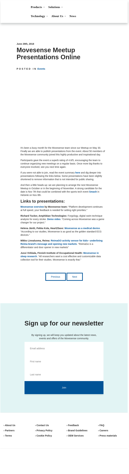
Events (41, 68)
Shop (113, 7)
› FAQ (101, 425)
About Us (57, 16)
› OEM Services (75, 435)
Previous (55, 276)
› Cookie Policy (43, 435)
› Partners (9, 430)
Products (36, 7)
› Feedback (73, 425)
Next (74, 276)
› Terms (8, 435)
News (73, 16)
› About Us (9, 425)
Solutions (54, 7)
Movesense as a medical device (82, 228)
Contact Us (96, 8)
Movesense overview (32, 206)
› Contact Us (42, 425)
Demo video (53, 219)
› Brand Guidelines (77, 430)
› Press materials (107, 435)
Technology (38, 16)
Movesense (20, 461)
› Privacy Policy (44, 430)
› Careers (103, 430)
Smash (93, 191)
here (77, 172)
